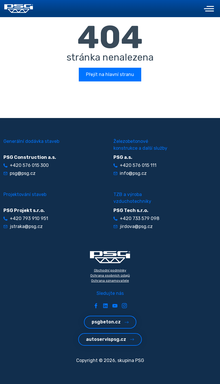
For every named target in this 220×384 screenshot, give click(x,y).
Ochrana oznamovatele (110, 281)
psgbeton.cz (110, 322)
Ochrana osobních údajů (110, 275)
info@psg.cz (130, 173)
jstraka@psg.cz (23, 226)
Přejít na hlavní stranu (110, 74)
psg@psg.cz (19, 173)
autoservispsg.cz (110, 339)
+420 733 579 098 (136, 218)
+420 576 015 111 (134, 165)
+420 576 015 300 (26, 165)
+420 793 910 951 (25, 218)
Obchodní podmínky (110, 270)
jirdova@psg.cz (133, 226)
